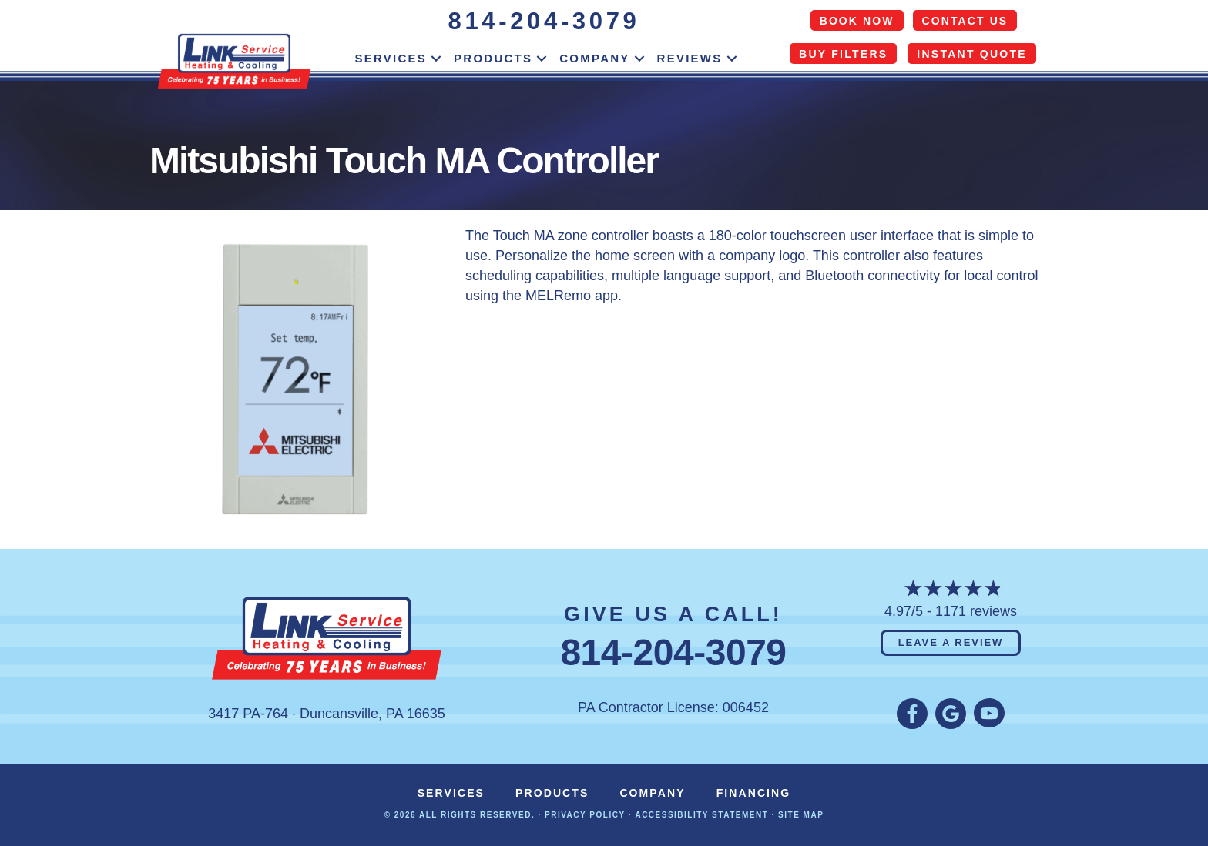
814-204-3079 (544, 21)
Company (594, 58)
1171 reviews (976, 611)
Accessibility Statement (701, 815)
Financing (753, 793)
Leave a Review (951, 642)
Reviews (690, 58)
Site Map (801, 815)
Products (493, 58)
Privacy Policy (585, 815)
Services (390, 58)
